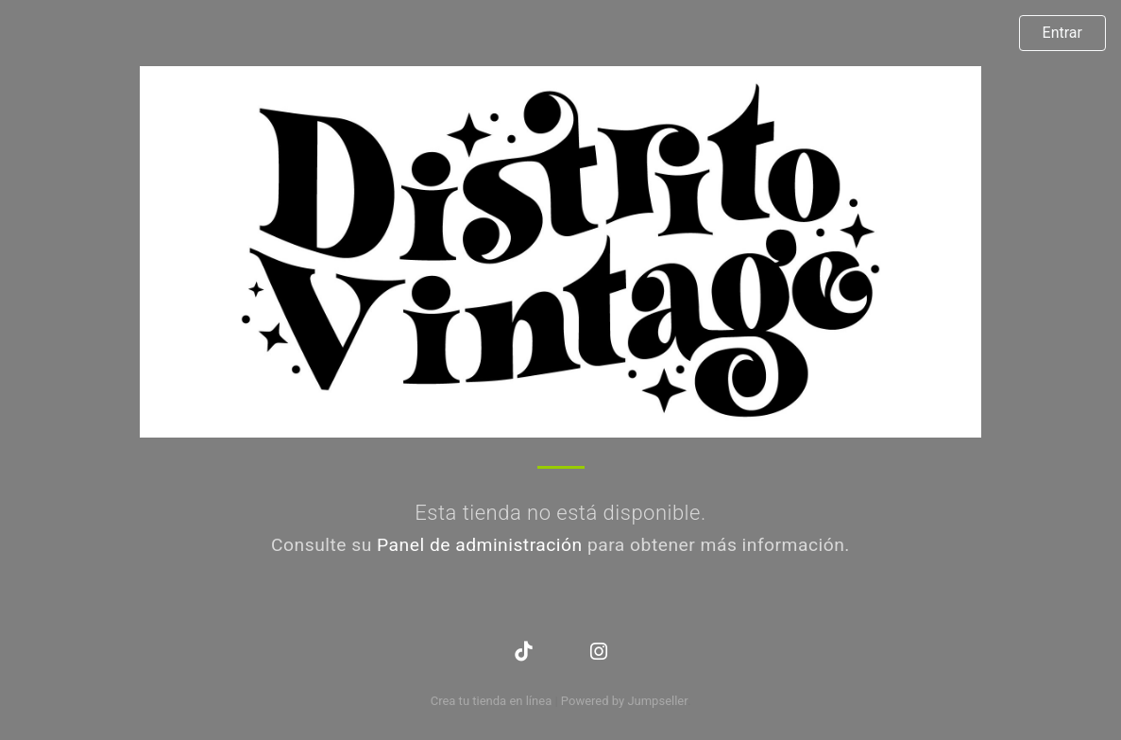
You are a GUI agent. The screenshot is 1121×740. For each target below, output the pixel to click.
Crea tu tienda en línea (493, 701)
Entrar (1062, 33)
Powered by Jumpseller (624, 701)
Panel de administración (480, 545)
